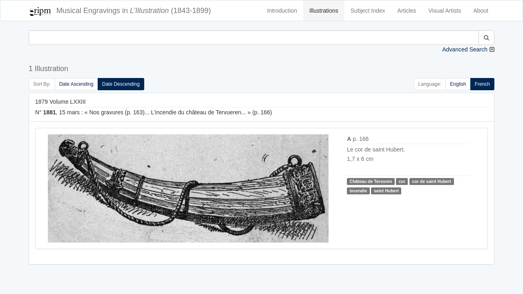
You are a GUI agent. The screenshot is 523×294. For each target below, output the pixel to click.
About (480, 10)
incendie (358, 190)
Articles (407, 10)
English (458, 84)
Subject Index (368, 10)
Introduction (282, 10)
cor (402, 181)
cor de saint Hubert (431, 181)
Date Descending (121, 84)
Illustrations (323, 10)
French (482, 84)
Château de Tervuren (371, 181)
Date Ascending (76, 84)
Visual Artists (445, 10)
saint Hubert (386, 190)
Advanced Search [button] (464, 49)
